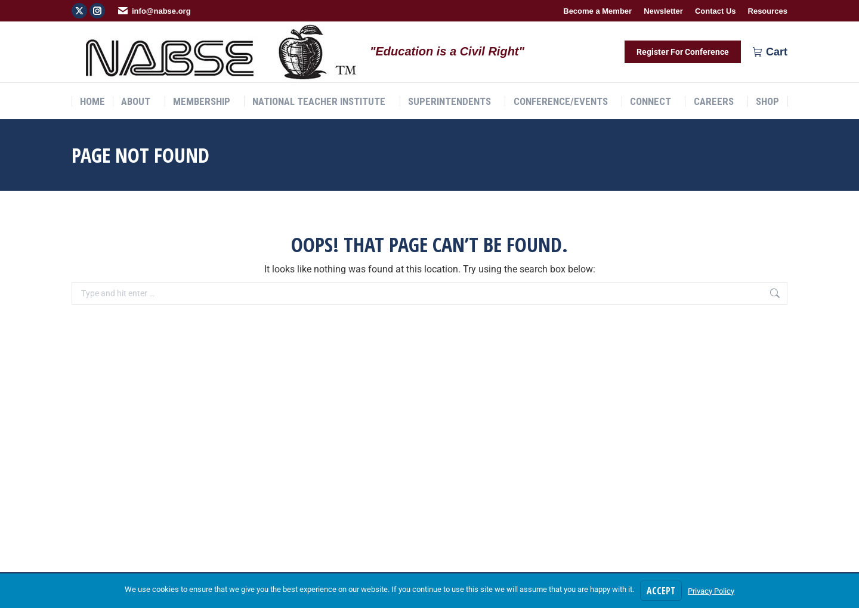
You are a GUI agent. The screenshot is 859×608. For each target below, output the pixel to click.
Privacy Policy (711, 591)
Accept (661, 590)
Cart (770, 52)
